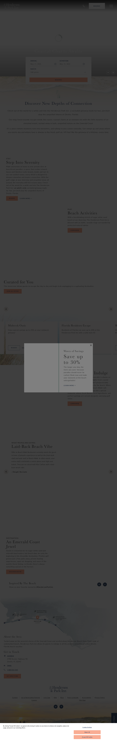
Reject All (87, 732)
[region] (58, 732)
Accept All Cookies (87, 737)
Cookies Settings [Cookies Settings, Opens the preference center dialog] (87, 727)
